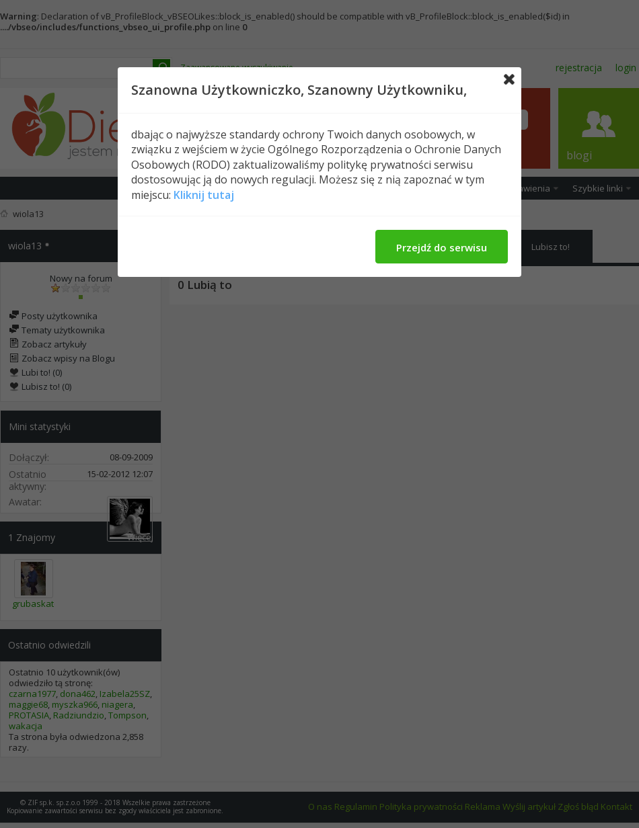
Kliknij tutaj (204, 195)
